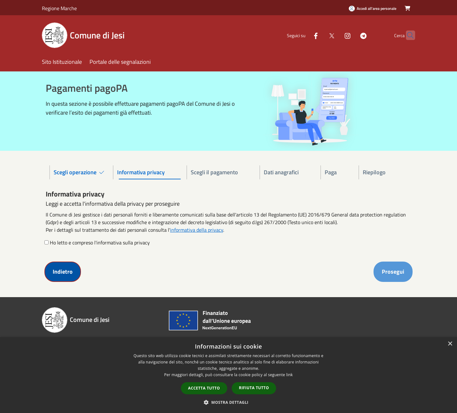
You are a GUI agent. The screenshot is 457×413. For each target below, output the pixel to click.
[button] (228, 402)
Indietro (63, 271)
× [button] (449, 344)
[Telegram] (351, 35)
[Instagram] (335, 35)
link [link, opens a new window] (289, 374)
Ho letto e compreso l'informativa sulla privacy (100, 242)
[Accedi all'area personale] (373, 8)
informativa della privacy (196, 230)
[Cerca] (407, 35)
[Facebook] (303, 35)
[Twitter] (319, 35)
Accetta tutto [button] (204, 388)
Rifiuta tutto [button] (254, 387)
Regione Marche (59, 8)
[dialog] (228, 375)
